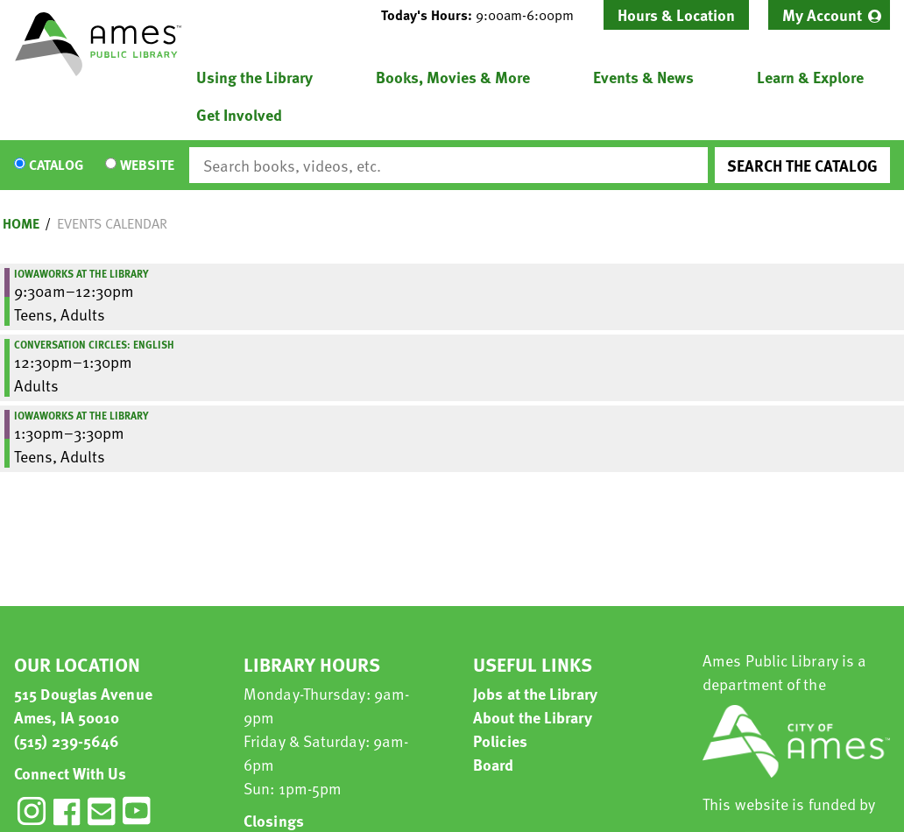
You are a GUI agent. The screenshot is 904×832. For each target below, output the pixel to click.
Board (493, 764)
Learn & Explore (810, 76)
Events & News (643, 76)
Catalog (56, 165)
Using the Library (254, 76)
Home (21, 223)
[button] (484, 15)
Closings (274, 820)
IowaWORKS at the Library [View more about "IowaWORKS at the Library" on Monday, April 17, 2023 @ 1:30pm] (81, 415)
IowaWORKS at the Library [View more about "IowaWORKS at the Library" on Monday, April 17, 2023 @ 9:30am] (81, 273)
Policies (500, 740)
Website (147, 165)
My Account (822, 14)
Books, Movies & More (453, 76)
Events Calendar (112, 223)
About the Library (532, 717)
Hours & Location (676, 14)
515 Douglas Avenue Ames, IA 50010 (83, 705)
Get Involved (239, 114)
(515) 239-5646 (66, 740)
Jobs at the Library (535, 693)
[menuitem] (829, 15)
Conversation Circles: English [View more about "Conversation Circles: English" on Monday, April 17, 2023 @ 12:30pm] (94, 344)
